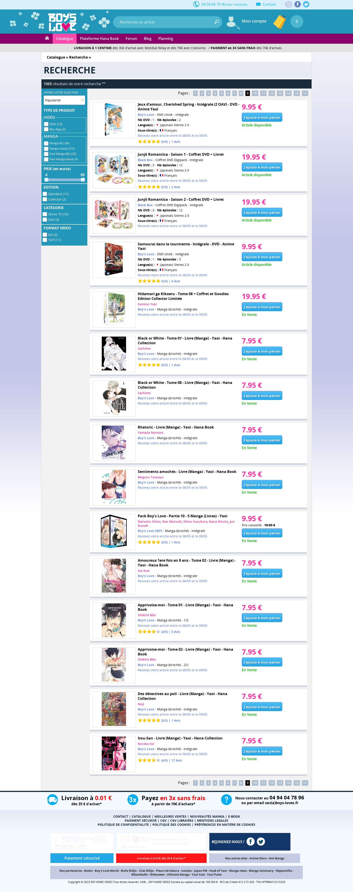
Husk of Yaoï (218, 871)
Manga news (238, 871)
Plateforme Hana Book (99, 38)
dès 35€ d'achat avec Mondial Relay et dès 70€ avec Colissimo (140, 48)
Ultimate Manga (178, 874)
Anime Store (258, 858)
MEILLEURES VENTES (170, 816)
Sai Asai (143, 570)
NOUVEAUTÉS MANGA (207, 816)
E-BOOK (234, 816)
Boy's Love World (107, 871)
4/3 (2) (52, 235)
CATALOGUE (141, 816)
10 (255, 93)
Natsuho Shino (149, 521)
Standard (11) (58, 194)
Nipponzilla (284, 871)
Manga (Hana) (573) (62, 149)
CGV (163, 820)
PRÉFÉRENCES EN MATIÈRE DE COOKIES (225, 824)
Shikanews (157, 874)
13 (280, 93)
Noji (141, 704)
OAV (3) (53, 219)
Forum (131, 38)
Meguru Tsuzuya (150, 477)
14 (288, 93)
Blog (148, 38)
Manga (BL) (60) (60, 143)
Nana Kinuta (218, 521)
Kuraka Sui (146, 743)
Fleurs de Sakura (167, 871)
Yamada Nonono (150, 432)
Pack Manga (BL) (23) (63, 154)
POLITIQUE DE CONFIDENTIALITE (123, 824)
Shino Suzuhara (195, 521)
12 (272, 93)
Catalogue (64, 38)
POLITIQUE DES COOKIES (171, 824)
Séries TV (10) (58, 214)
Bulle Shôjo (129, 871)
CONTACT (120, 816)
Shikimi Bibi (147, 615)
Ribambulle (139, 874)
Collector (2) (57, 199)
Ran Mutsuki (172, 521)
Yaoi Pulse (214, 874)
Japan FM (200, 871)
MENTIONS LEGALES (212, 820)
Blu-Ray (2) (58, 129)
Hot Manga (276, 858)
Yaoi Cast (198, 874)
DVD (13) (56, 124)
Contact (269, 4)
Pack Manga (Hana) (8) (64, 159)
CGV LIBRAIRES (181, 820)
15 (297, 93)
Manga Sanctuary (261, 871)
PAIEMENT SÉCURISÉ (141, 820)
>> (305, 93)
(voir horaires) (236, 4)
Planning (165, 38)
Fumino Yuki (147, 304)
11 (263, 93)
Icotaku (186, 871)
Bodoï (88, 871)
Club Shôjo (146, 871)
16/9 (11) (54, 240)
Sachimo (144, 348)
